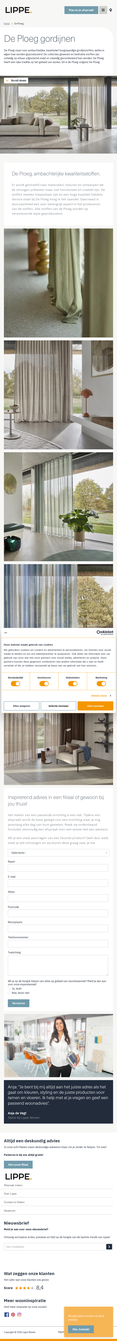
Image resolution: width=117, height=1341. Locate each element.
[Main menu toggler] (103, 10)
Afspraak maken (13, 1185)
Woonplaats (15, 922)
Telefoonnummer (23, 937)
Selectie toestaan (58, 705)
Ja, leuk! (17, 988)
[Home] (18, 10)
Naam (11, 861)
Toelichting (14, 952)
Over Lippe (10, 1193)
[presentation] (29, 1260)
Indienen (109, 1246)
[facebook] (6, 1315)
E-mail (12, 876)
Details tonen (99, 695)
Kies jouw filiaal (18, 1164)
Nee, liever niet (20, 992)
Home (7, 23)
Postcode (13, 907)
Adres (11, 891)
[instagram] (19, 1315)
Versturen (18, 1003)
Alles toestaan (95, 705)
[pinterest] (13, 1315)
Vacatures (9, 1210)
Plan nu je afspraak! (81, 10)
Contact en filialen (14, 1202)
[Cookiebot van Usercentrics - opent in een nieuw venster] (99, 632)
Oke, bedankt (80, 1329)
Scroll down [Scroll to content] (15, 80)
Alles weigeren (21, 705)
